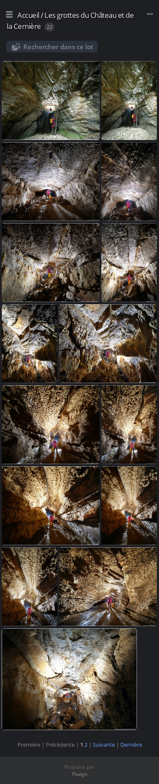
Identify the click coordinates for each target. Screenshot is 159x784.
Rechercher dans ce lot (58, 46)
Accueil (28, 15)
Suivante (104, 744)
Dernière (131, 744)
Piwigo (79, 774)
